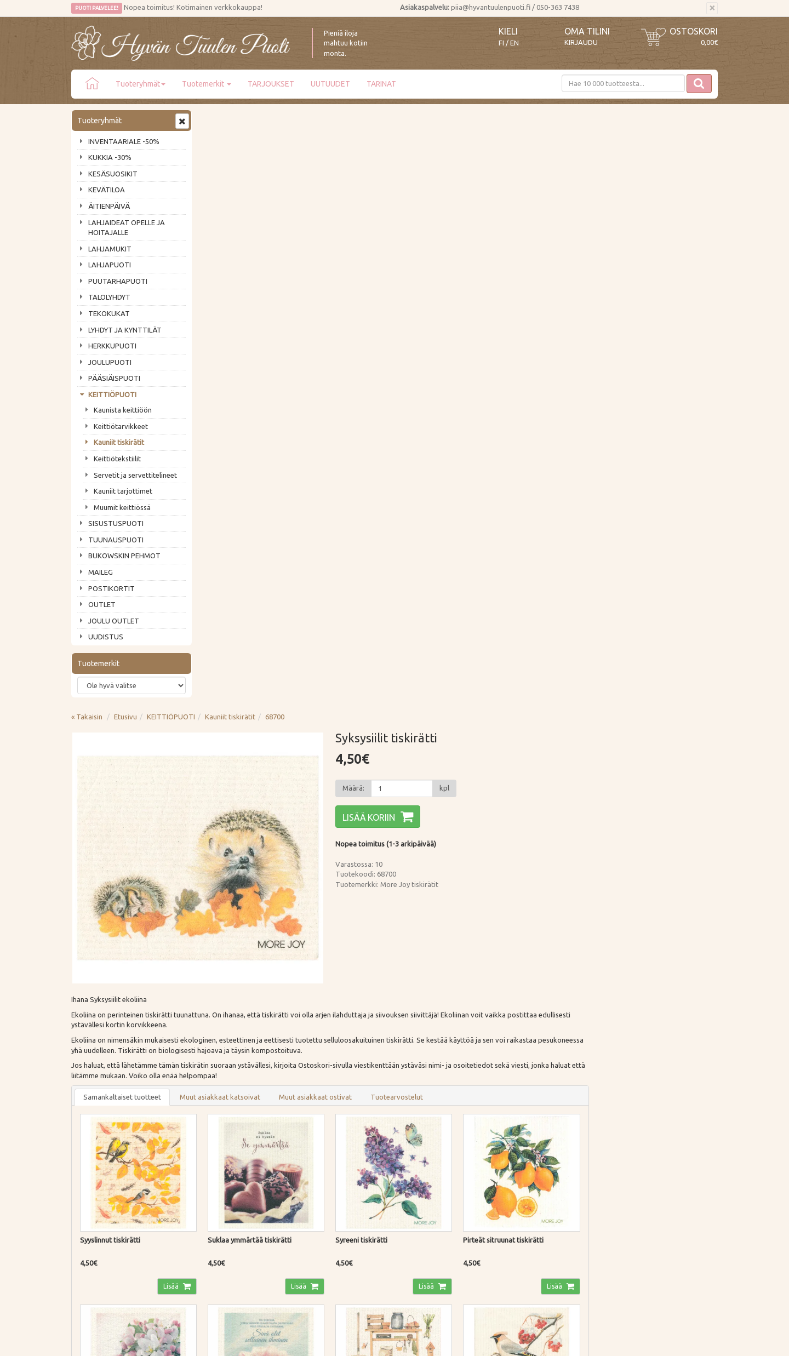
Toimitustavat (226, 1122)
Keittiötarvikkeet (121, 426)
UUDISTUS (105, 636)
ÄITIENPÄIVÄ (109, 206)
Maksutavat (223, 1138)
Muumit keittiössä (122, 507)
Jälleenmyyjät (94, 1185)
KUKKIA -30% (110, 157)
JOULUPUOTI (110, 362)
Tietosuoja (221, 1169)
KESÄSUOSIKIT (113, 174)
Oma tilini (587, 31)
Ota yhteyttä (93, 1138)
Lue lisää (362, 1017)
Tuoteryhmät (140, 83)
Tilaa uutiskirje (107, 1065)
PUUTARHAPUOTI (117, 281)
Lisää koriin (499, 220)
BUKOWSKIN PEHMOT (124, 555)
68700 (406, 119)
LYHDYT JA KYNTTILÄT (125, 330)
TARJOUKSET (271, 83)
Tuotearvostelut (528, 499)
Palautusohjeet (228, 1154)
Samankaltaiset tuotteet (254, 499)
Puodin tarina (94, 1122)
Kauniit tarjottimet (123, 491)
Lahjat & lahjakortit (103, 1200)
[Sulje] (712, 8)
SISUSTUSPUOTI (116, 523)
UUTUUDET (330, 83)
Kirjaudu (581, 42)
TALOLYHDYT (109, 297)
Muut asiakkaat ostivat (446, 499)
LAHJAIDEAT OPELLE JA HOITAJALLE (126, 228)
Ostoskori (694, 31)
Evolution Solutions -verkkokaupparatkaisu (654, 1339)
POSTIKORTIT (111, 588)
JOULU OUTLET (113, 621)
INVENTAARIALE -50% (123, 141)
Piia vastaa (90, 1154)
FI (501, 43)
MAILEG (100, 572)
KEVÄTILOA (106, 189)
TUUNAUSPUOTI (116, 539)
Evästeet (218, 1185)
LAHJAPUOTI (109, 264)
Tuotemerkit (206, 83)
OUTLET (102, 604)
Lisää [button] (302, 687)
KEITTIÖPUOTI (112, 394)
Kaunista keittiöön (123, 410)
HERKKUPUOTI (112, 346)
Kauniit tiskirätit (119, 442)
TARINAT (381, 83)
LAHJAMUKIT (110, 249)
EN (514, 43)
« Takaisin (218, 119)
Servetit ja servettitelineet (135, 475)
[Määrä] (532, 190)
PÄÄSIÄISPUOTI (114, 378)
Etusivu (256, 119)
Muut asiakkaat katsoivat (351, 499)
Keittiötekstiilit (117, 458)
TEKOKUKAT (109, 313)
